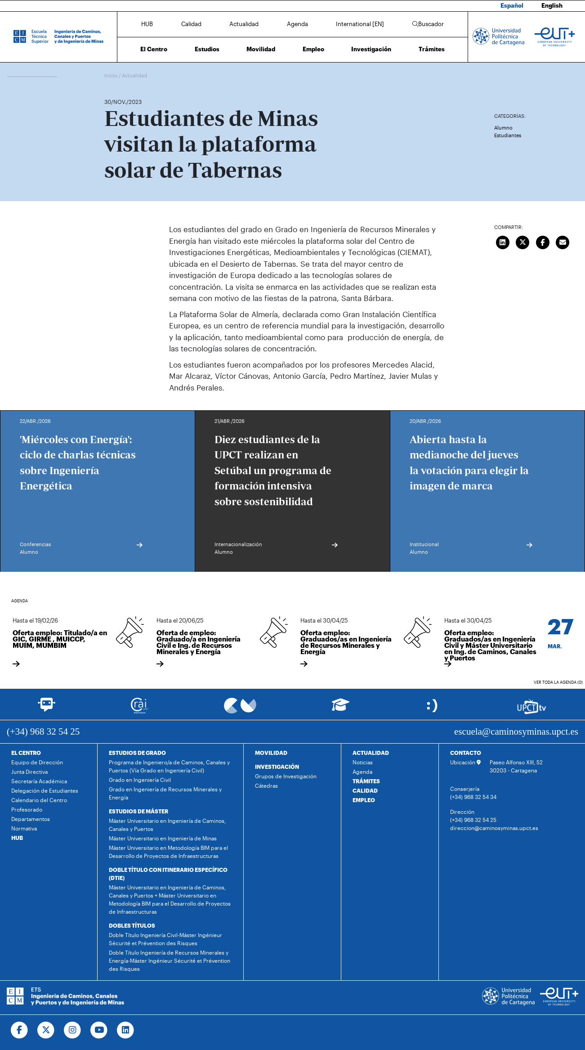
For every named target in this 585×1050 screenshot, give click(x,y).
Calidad (191, 23)
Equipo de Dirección (37, 762)
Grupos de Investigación (286, 776)
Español (511, 5)
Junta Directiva (29, 771)
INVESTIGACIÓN (277, 766)
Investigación (371, 49)
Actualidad (244, 23)
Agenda (297, 23)
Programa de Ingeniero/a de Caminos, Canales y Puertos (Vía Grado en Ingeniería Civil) (169, 766)
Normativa (24, 828)
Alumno (503, 127)
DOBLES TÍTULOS (132, 925)
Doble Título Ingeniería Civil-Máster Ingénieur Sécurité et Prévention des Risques (165, 939)
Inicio (111, 75)
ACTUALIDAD (371, 752)
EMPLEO (364, 800)
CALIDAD (365, 790)
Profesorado (26, 809)
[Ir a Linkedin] (125, 1030)
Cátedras (266, 785)
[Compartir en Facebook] (542, 241)
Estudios (207, 49)
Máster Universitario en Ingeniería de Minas (163, 838)
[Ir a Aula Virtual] (340, 708)
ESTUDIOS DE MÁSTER (138, 811)
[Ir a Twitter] (46, 1030)
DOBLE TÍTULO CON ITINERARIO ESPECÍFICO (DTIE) (168, 873)
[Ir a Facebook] (19, 1030)
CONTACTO (465, 752)
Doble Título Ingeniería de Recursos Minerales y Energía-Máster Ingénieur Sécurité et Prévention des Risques (169, 960)
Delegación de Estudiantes (44, 790)
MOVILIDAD (271, 752)
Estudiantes (507, 135)
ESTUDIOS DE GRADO (137, 752)
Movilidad (260, 49)
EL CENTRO (26, 752)
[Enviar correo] (563, 241)
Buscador (428, 23)
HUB (147, 23)
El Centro (153, 49)
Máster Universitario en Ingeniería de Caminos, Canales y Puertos (167, 824)
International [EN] (360, 23)
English (552, 5)
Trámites (432, 49)
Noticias (363, 762)
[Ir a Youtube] (99, 1030)
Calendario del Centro (39, 800)
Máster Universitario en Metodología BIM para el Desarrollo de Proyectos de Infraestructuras (168, 851)
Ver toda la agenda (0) (558, 682)
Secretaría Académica (39, 781)
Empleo (313, 49)
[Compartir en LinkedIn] (502, 241)
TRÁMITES (366, 781)
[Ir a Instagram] (72, 1030)
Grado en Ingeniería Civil (140, 779)
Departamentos (30, 819)
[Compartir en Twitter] (522, 241)
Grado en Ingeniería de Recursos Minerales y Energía (165, 793)
